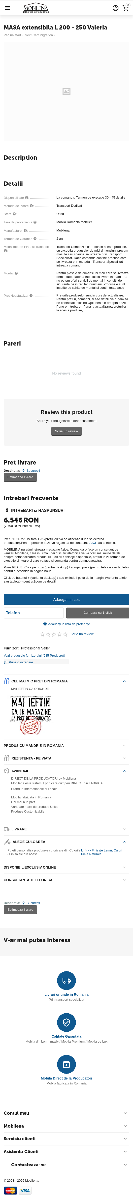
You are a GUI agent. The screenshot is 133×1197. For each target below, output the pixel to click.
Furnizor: (11, 648)
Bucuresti (30, 470)
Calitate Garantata (66, 1036)
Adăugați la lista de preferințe (66, 624)
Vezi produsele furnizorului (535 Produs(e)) (34, 655)
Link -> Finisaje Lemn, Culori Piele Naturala (101, 852)
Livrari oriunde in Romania (66, 994)
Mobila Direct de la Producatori (66, 1078)
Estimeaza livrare (20, 477)
